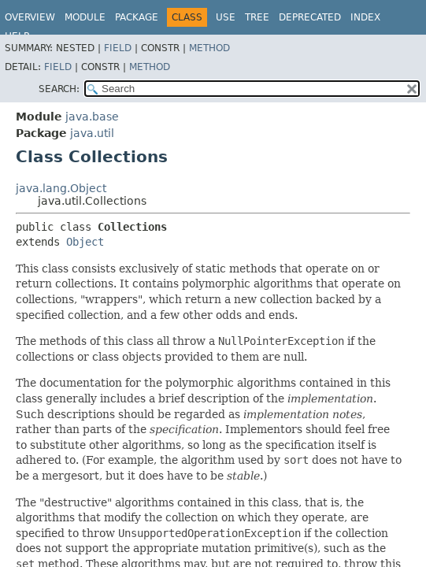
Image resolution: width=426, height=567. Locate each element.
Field (118, 48)
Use (225, 17)
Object (85, 241)
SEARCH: (59, 88)
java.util (92, 133)
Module (85, 17)
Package (136, 17)
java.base (92, 116)
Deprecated (310, 17)
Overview (30, 17)
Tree (257, 17)
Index (365, 17)
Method (209, 48)
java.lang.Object (61, 188)
